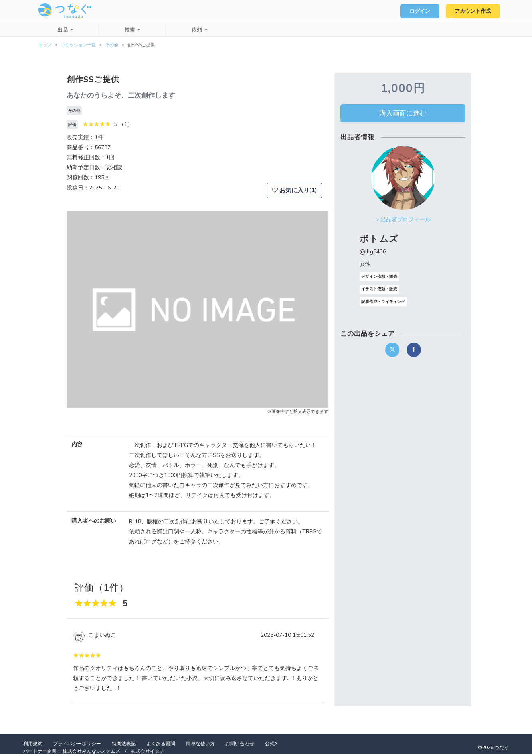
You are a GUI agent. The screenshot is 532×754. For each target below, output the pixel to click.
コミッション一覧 (78, 45)
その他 (111, 45)
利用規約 (32, 743)
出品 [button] (63, 30)
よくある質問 (160, 743)
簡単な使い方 (200, 743)
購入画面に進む (403, 113)
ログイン (418, 11)
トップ (44, 45)
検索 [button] (130, 30)
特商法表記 (124, 743)
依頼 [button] (198, 30)
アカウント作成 (472, 11)
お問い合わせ (239, 743)
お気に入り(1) (294, 190)
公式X (271, 743)
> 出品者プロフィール (403, 219)
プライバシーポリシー (77, 743)
